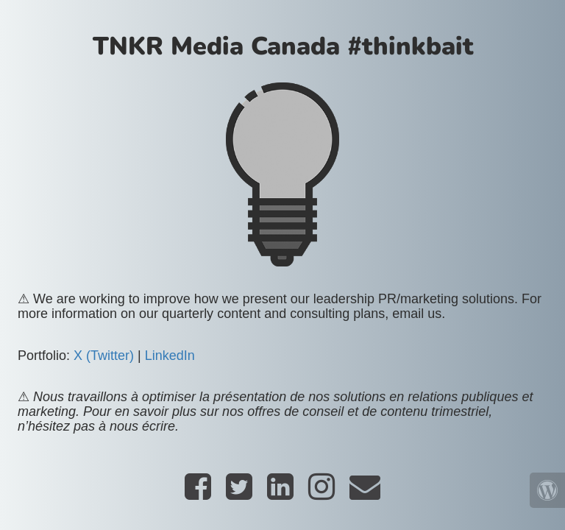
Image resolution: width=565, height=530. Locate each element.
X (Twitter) (104, 355)
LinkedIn (170, 355)
